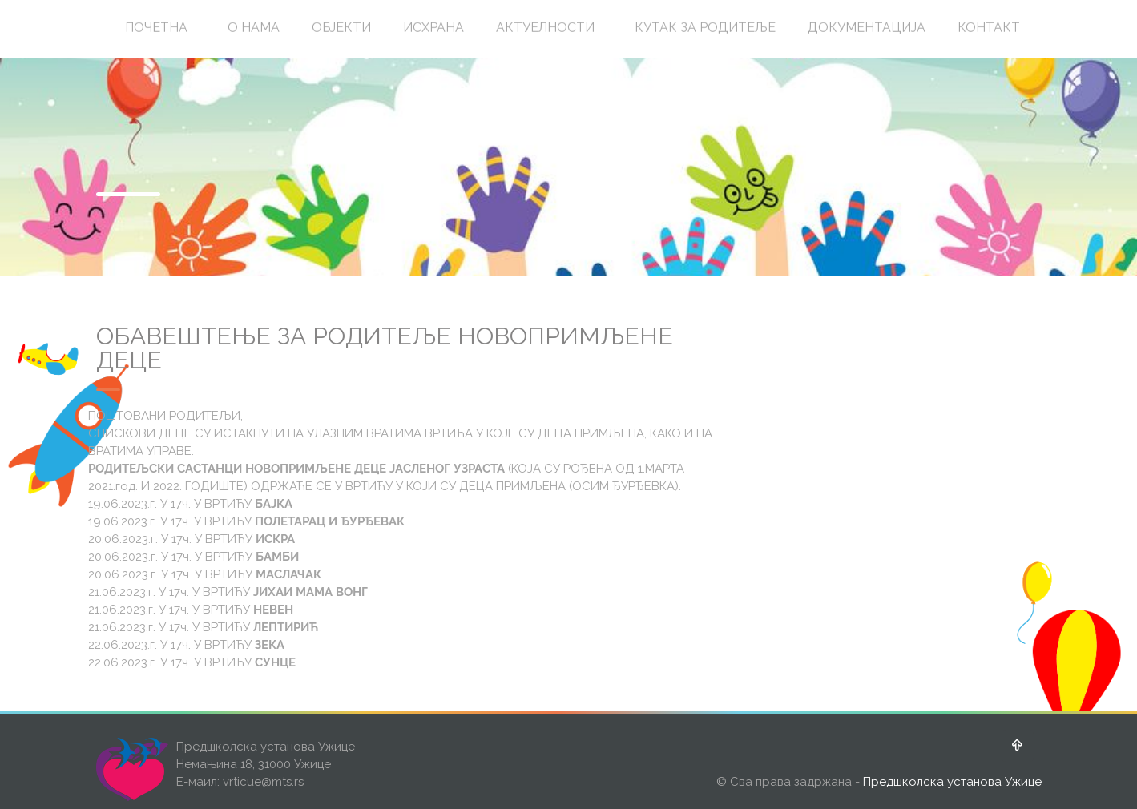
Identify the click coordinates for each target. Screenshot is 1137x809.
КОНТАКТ (989, 26)
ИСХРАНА (433, 26)
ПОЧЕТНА (156, 26)
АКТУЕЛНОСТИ (545, 26)
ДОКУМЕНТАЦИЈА (866, 26)
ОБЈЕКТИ (341, 26)
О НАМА (254, 26)
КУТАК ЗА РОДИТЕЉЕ (705, 26)
